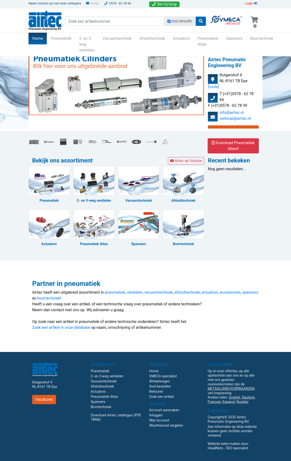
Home (39, 38)
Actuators (181, 38)
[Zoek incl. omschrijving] (169, 21)
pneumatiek (115, 292)
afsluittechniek (187, 292)
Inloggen (156, 415)
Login (251, 3)
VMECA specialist (163, 376)
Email (92, 3)
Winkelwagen (159, 381)
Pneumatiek (61, 38)
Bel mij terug (164, 4)
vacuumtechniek (158, 292)
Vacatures (44, 399)
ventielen (135, 292)
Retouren (156, 392)
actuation (210, 292)
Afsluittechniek (152, 38)
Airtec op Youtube (186, 161)
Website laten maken (224, 444)
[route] (213, 86)
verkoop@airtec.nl (235, 118)
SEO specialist (237, 448)
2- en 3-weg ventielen (87, 44)
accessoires (230, 292)
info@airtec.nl (232, 112)
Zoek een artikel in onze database (61, 327)
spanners (250, 292)
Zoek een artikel (161, 397)
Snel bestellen (160, 386)
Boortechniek (261, 38)
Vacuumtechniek (117, 38)
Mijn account (159, 420)
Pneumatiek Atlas (208, 41)
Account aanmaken (164, 410)
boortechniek (48, 298)
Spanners (234, 38)
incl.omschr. (182, 21)
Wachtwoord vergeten (166, 425)
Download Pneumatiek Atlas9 (233, 145)
